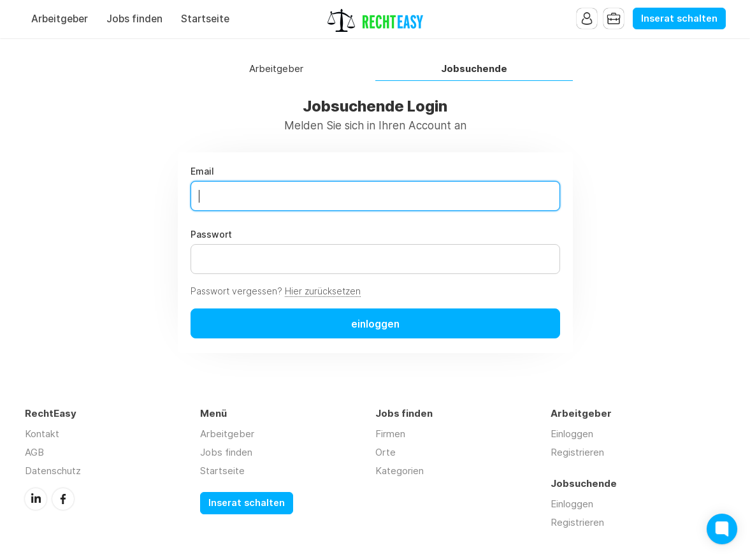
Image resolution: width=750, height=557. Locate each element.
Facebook (63, 499)
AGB (34, 452)
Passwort (211, 234)
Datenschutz (53, 471)
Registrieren (577, 452)
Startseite (205, 19)
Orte (385, 452)
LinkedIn (36, 499)
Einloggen (572, 434)
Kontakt (42, 434)
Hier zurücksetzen (323, 291)
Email (202, 171)
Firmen (390, 434)
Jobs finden (134, 19)
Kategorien (399, 471)
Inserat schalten (679, 18)
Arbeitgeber (59, 19)
